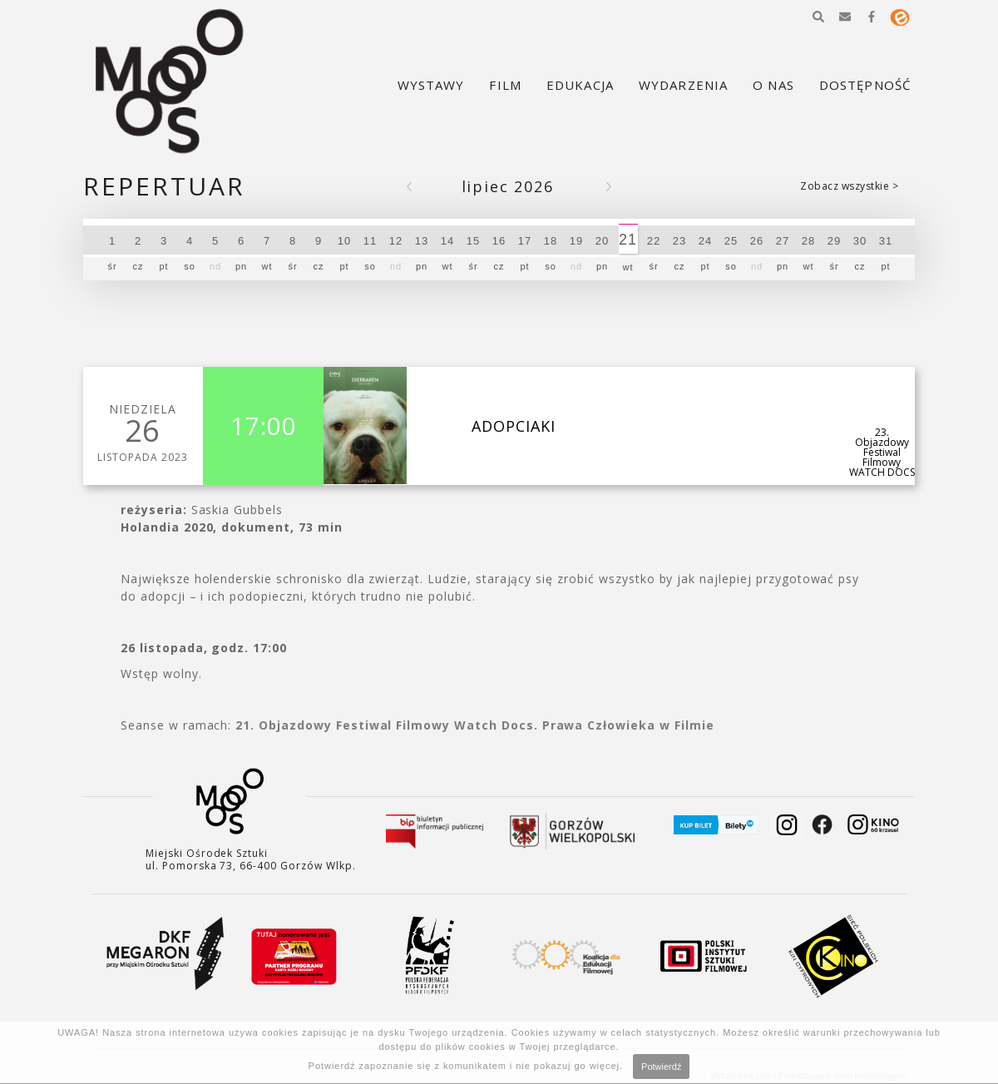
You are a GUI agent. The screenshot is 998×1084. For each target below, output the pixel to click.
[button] (818, 16)
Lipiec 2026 (508, 186)
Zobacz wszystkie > (849, 186)
